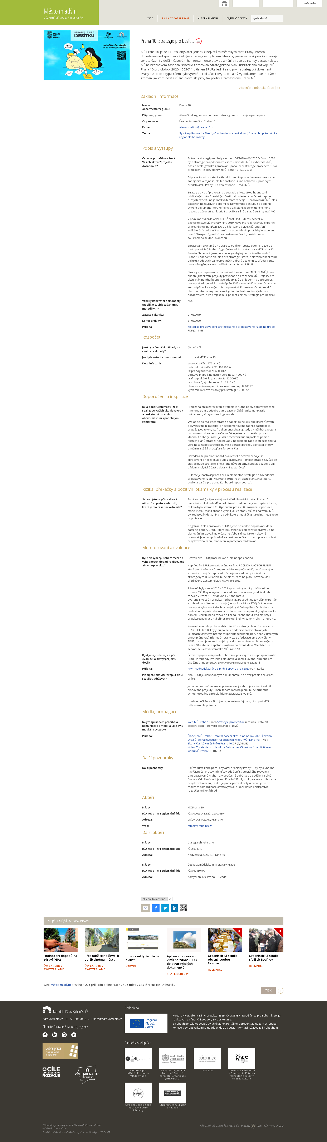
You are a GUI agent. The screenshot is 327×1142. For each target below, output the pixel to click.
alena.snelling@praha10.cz (196, 127)
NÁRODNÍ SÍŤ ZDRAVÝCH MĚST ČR (219, 1125)
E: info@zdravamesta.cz (107, 1019)
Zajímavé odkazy (236, 18)
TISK (268, 990)
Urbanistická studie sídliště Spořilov (264, 957)
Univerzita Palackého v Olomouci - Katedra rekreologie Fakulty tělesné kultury (242, 1074)
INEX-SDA (207, 1070)
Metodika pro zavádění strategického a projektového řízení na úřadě (231, 327)
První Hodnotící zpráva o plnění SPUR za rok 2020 (218, 668)
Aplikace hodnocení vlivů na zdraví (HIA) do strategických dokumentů (182, 961)
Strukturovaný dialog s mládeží (173, 1106)
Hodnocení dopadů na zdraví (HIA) (60, 957)
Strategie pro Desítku (230, 722)
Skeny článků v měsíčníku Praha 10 (210, 743)
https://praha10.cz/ (200, 826)
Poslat (145, 908)
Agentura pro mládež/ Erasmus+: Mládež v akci (138, 1073)
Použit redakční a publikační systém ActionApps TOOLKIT (76, 1132)
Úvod (150, 18)
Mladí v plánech (208, 18)
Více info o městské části (256, 87)
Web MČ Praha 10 (199, 722)
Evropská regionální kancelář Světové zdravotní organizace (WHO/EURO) (173, 1074)
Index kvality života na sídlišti (143, 958)
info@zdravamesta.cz (55, 1127)
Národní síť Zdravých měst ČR (65, 1011)
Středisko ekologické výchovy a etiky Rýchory (138, 1107)
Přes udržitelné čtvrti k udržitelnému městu (102, 957)
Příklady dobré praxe (175, 18)
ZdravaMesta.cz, (53, 1019)
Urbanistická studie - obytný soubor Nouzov (224, 959)
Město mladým (71, 13)
